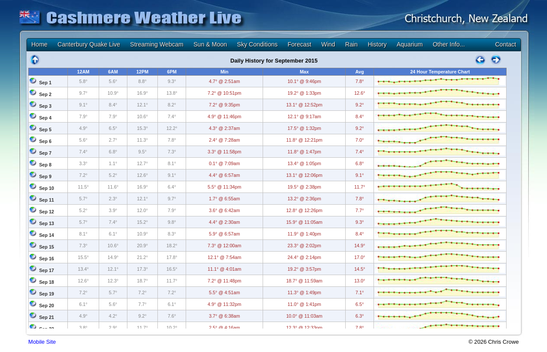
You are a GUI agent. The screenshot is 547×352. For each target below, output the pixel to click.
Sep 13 (46, 223)
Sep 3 (45, 106)
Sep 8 (45, 164)
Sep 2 (45, 94)
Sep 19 (46, 293)
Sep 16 (46, 258)
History (377, 44)
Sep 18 (46, 282)
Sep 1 (45, 82)
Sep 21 (46, 317)
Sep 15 (46, 246)
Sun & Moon (210, 44)
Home (39, 44)
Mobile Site (42, 342)
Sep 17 (46, 270)
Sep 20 (46, 305)
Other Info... (449, 44)
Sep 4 (45, 117)
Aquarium (410, 44)
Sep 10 (46, 188)
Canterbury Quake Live (88, 44)
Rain (351, 44)
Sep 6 (45, 141)
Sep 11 (46, 200)
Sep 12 (46, 211)
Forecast (299, 44)
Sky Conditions (257, 44)
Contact (505, 44)
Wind (328, 44)
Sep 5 (45, 129)
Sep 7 (45, 153)
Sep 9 (45, 176)
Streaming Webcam (156, 44)
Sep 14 (46, 235)
